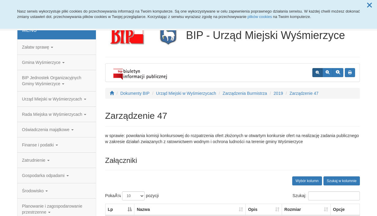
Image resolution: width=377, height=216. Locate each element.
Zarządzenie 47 (304, 93)
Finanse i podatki (40, 144)
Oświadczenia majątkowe (48, 129)
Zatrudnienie (36, 160)
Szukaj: (326, 195)
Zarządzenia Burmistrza (245, 93)
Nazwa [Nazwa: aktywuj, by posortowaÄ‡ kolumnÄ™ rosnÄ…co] (143, 209)
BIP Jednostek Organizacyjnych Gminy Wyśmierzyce (51, 80)
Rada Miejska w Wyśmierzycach (54, 114)
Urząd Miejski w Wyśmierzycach (54, 99)
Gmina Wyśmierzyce (43, 62)
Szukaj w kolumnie (342, 181)
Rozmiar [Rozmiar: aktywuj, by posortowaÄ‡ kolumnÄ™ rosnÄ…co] (292, 209)
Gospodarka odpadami (45, 175)
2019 (278, 93)
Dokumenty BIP (134, 93)
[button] (369, 5)
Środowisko (35, 190)
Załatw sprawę (37, 47)
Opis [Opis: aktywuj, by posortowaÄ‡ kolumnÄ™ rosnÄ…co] (252, 209)
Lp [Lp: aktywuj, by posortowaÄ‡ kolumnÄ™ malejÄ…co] (110, 209)
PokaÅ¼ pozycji (132, 195)
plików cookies (259, 17)
